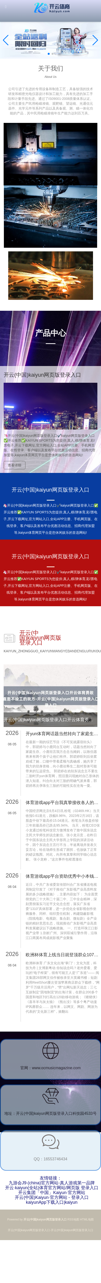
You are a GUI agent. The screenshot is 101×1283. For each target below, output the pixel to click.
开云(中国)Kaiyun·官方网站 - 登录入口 (51, 1197)
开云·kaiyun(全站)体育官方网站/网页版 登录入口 (51, 1187)
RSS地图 (73, 1219)
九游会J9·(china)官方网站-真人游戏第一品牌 (52, 1182)
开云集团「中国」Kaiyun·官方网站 (51, 1192)
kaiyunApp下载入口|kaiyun (52, 1202)
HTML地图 (87, 1219)
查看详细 (14, 465)
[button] (95, 40)
